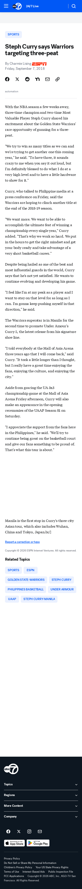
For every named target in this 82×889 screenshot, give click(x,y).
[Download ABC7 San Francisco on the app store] (14, 843)
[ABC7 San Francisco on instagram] (29, 831)
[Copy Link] (57, 79)
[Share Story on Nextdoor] (37, 79)
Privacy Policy (12, 858)
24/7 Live (32, 6)
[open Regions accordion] (41, 795)
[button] (6, 6)
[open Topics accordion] (41, 784)
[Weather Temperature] (60, 6)
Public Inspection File (60, 871)
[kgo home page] (11, 769)
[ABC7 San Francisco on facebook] (8, 831)
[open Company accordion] (41, 817)
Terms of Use (11, 871)
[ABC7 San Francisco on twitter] (18, 831)
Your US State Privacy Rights (52, 867)
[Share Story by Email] (47, 79)
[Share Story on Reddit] (27, 79)
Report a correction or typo (22, 542)
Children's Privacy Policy (18, 867)
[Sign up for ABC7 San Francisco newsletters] (39, 831)
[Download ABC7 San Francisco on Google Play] (38, 843)
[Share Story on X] (17, 79)
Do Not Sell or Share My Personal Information (30, 863)
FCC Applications (14, 876)
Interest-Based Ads (34, 871)
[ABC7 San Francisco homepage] (17, 6)
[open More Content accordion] (41, 806)
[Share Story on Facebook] (7, 79)
